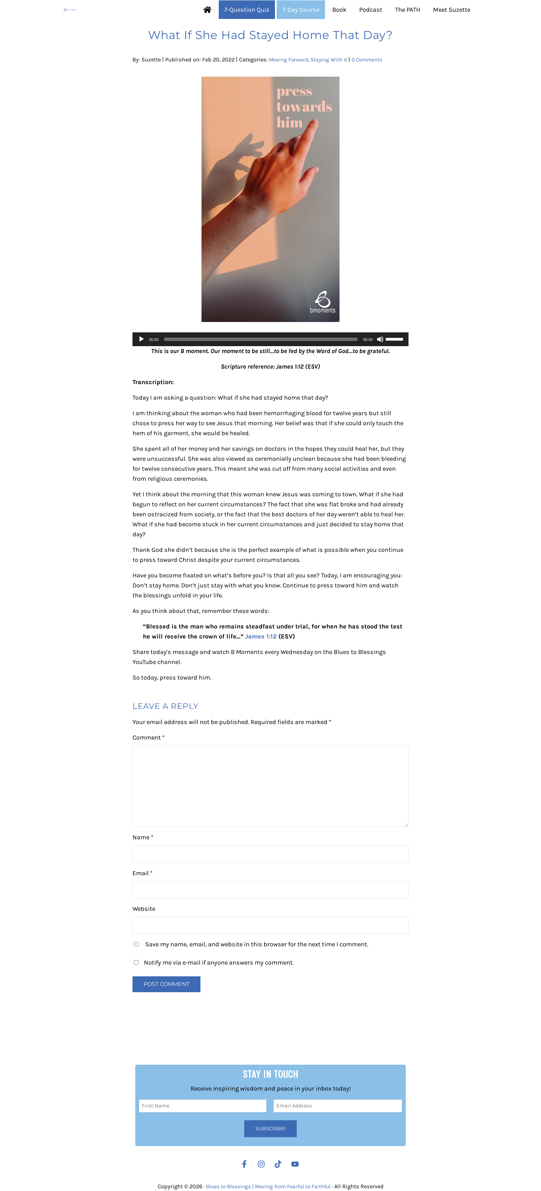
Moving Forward (290, 84)
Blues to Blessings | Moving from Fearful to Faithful (268, 1186)
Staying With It (332, 84)
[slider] (261, 364)
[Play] (141, 364)
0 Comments (372, 84)
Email (142, 901)
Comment (148, 766)
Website (143, 937)
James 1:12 (261, 664)
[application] (270, 364)
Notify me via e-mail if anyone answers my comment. (214, 991)
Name (143, 866)
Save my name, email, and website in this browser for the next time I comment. (256, 973)
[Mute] (380, 364)
